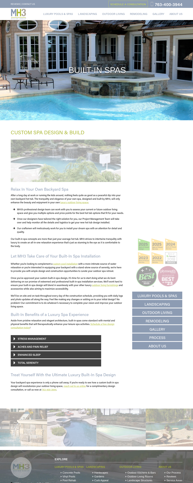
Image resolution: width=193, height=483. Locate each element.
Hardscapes (100, 472)
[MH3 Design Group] (18, 14)
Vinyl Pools (67, 476)
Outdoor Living (113, 14)
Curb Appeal (100, 480)
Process (157, 337)
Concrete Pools (70, 472)
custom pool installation (65, 263)
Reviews (15, 4)
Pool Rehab (68, 480)
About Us (175, 14)
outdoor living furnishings (105, 285)
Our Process (172, 472)
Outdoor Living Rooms (139, 476)
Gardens (98, 476)
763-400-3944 (49, 389)
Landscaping (87, 14)
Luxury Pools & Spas (58, 14)
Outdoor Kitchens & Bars (140, 472)
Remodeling (138, 14)
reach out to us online (75, 386)
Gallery (158, 14)
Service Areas (173, 480)
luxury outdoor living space (74, 202)
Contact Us (28, 4)
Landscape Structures (138, 480)
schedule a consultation (128, 4)
